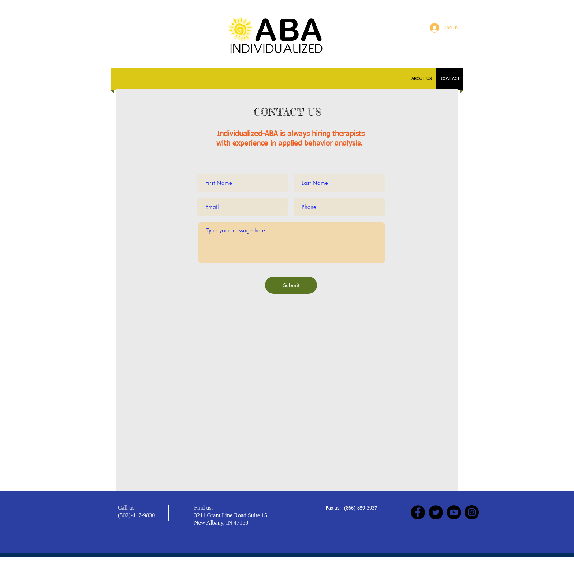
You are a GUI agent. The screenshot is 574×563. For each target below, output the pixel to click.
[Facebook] (418, 512)
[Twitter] (436, 512)
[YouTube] (454, 512)
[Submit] (291, 285)
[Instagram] (472, 512)
